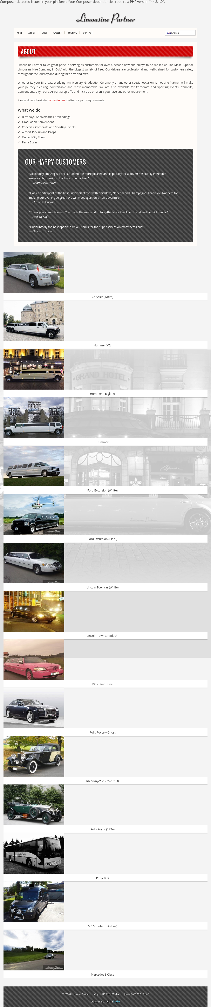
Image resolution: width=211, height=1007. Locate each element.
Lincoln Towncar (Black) (102, 636)
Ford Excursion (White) (102, 490)
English (173, 33)
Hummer (102, 442)
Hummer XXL (102, 345)
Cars (44, 32)
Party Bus (102, 878)
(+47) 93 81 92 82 (140, 994)
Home (19, 32)
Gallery (57, 32)
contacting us (56, 100)
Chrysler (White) (102, 297)
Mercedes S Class (102, 974)
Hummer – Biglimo (102, 394)
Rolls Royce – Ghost (102, 732)
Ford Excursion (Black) (102, 539)
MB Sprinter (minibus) (102, 926)
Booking (72, 32)
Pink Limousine (102, 684)
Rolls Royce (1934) (102, 829)
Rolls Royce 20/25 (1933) (102, 781)
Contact (88, 32)
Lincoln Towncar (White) (102, 587)
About (31, 32)
